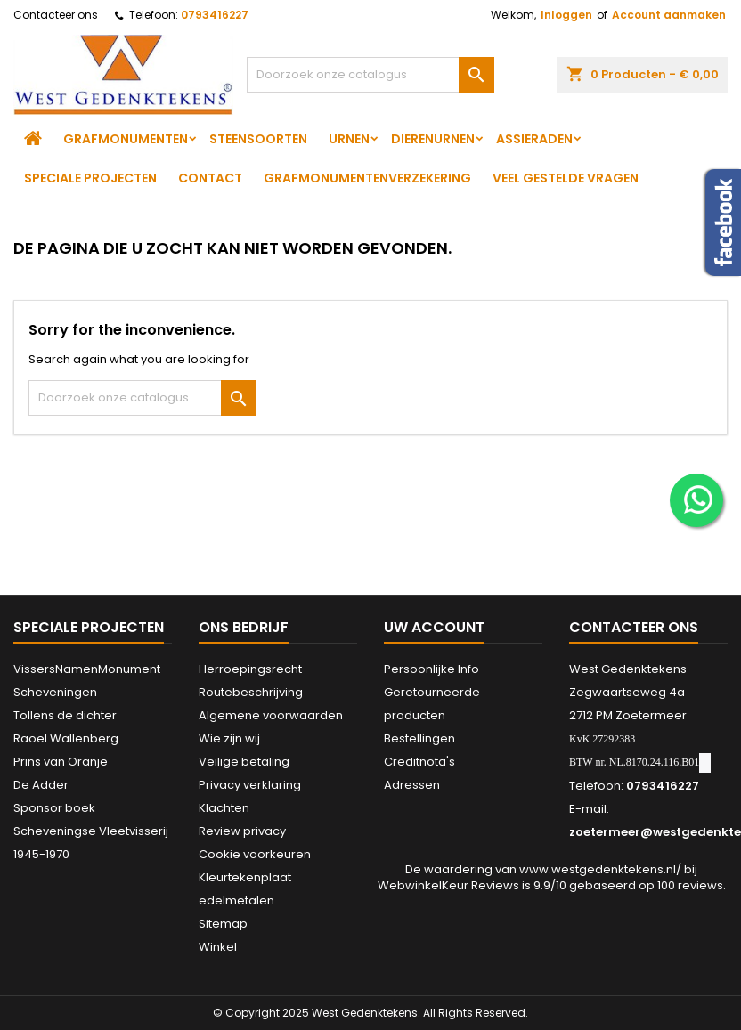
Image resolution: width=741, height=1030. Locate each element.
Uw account (434, 627)
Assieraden (534, 139)
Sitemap (223, 923)
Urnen (349, 139)
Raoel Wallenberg (65, 738)
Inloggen (566, 14)
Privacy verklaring (250, 784)
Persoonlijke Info (431, 669)
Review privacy (242, 831)
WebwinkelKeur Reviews (448, 885)
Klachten (224, 807)
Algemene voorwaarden (271, 715)
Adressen (412, 784)
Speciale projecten (90, 178)
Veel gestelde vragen (566, 178)
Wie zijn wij (229, 738)
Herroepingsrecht (250, 669)
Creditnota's (419, 761)
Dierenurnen (433, 139)
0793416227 (214, 14)
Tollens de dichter (65, 715)
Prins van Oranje (60, 761)
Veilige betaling (244, 761)
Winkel (218, 946)
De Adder (41, 784)
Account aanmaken (669, 14)
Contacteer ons (55, 14)
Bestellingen (419, 738)
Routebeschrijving (251, 692)
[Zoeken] (370, 75)
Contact (210, 178)
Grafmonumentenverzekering (367, 178)
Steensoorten (258, 139)
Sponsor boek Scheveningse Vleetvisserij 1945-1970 (90, 831)
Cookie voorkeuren (255, 854)
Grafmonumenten (125, 139)
